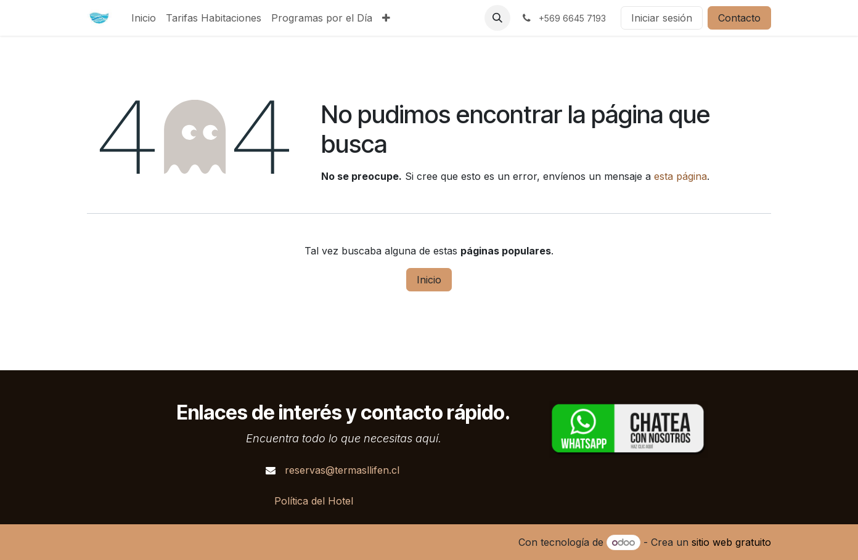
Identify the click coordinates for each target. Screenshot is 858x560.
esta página (680, 176)
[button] (497, 18)
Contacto (739, 18)
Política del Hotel (313, 501)
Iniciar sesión (661, 18)
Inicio (429, 280)
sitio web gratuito (731, 542)
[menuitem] (143, 18)
